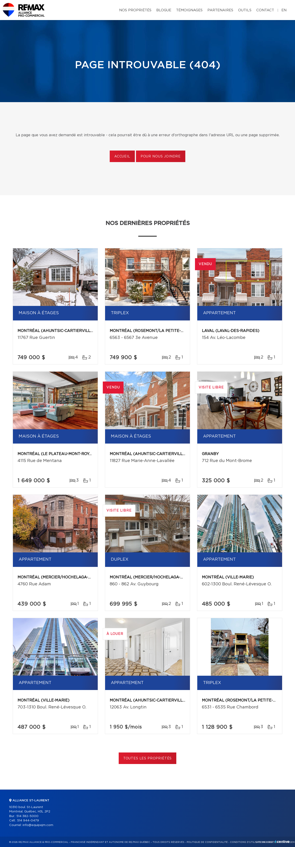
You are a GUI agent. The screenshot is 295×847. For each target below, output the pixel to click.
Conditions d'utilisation (247, 842)
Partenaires (220, 10)
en (283, 10)
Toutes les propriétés (147, 758)
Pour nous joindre (161, 156)
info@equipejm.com (38, 825)
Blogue (163, 10)
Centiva (282, 841)
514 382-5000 (27, 816)
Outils (244, 10)
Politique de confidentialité (207, 842)
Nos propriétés (135, 10)
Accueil (122, 156)
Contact (265, 10)
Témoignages (189, 10)
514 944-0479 (28, 820)
